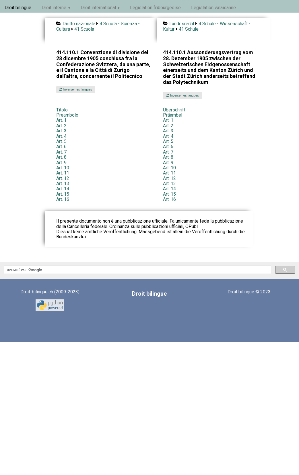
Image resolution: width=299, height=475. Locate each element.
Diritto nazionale (79, 23)
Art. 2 (61, 125)
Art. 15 (62, 194)
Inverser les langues (75, 89)
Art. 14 (62, 188)
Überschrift (174, 110)
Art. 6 (61, 146)
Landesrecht (181, 23)
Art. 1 (61, 120)
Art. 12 (62, 178)
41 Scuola (84, 29)
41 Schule (189, 29)
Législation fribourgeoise (155, 7)
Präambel (172, 115)
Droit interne (54, 7)
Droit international (98, 7)
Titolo (62, 110)
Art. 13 (62, 183)
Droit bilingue (18, 7)
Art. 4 (61, 136)
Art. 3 (61, 131)
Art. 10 (62, 167)
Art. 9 (61, 162)
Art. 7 (61, 152)
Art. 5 (61, 141)
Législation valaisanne (213, 7)
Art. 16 (62, 199)
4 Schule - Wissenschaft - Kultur (206, 26)
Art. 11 (62, 173)
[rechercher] (137, 269)
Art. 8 (61, 157)
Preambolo (67, 115)
